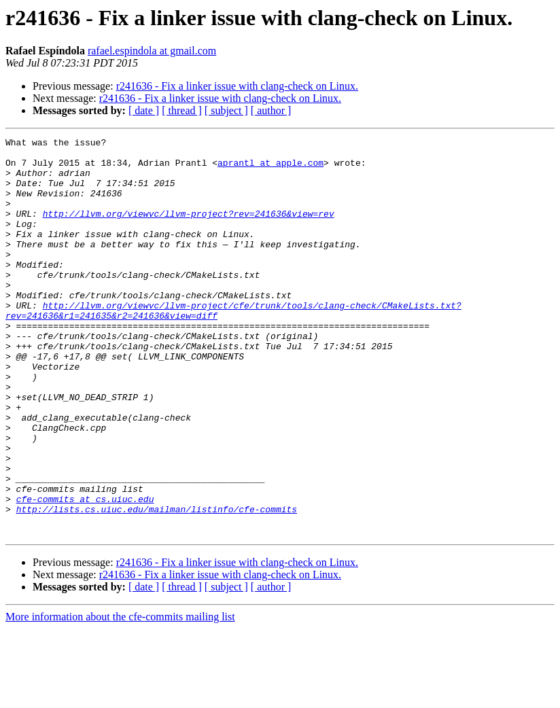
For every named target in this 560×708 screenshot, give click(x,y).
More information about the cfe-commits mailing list (120, 696)
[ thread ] (182, 110)
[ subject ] (226, 110)
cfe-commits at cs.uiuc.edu (85, 572)
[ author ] (271, 110)
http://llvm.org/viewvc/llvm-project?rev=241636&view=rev (188, 230)
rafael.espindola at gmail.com (152, 50)
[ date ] (143, 110)
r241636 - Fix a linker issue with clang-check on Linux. (237, 86)
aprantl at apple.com (270, 168)
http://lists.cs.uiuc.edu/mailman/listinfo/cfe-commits (156, 584)
